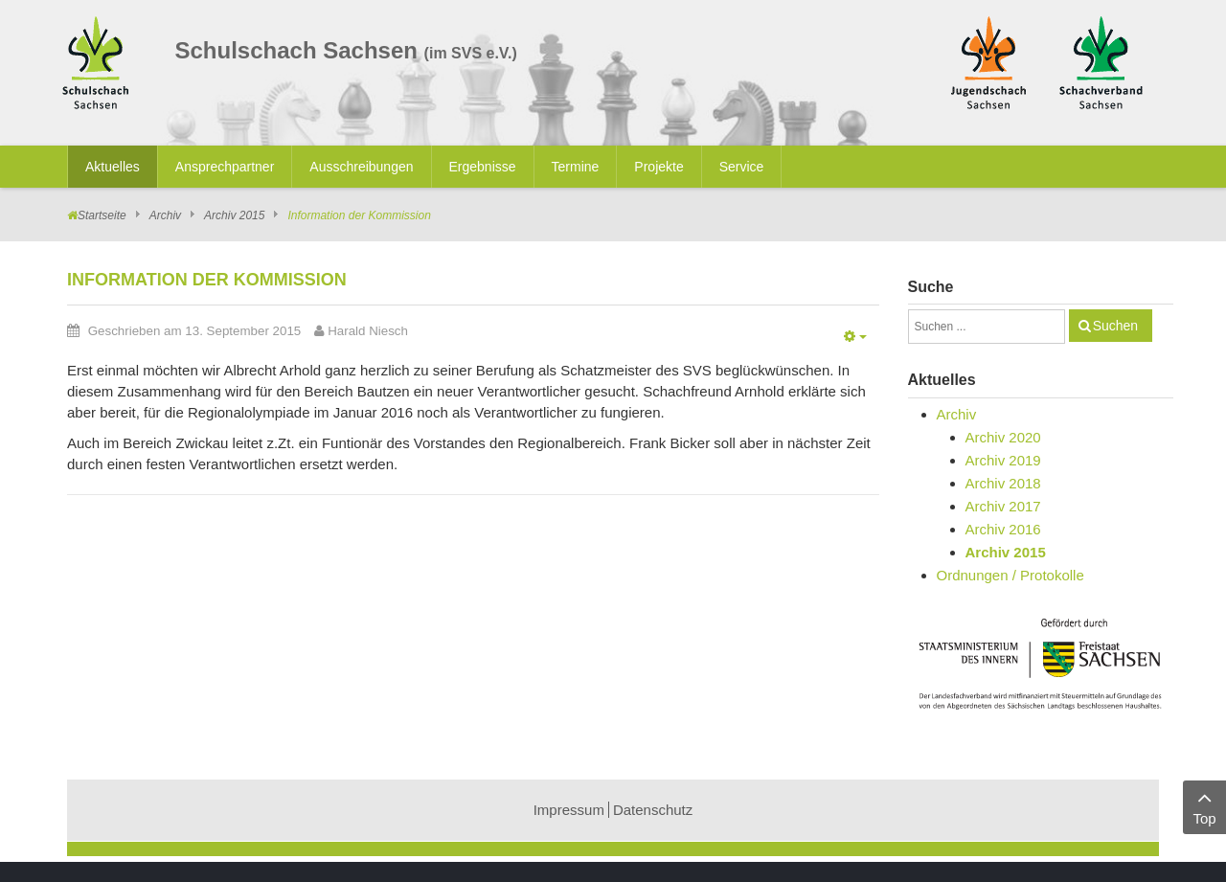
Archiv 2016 (1003, 529)
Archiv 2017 (1003, 506)
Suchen (1115, 325)
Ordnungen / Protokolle (1010, 575)
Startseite (102, 215)
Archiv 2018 (1003, 483)
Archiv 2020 (1003, 437)
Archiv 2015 (234, 215)
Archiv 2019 (1003, 460)
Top (1204, 805)
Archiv (165, 215)
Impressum (569, 810)
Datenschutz (652, 810)
